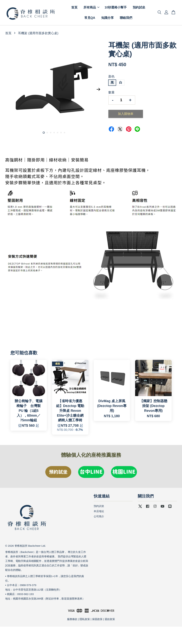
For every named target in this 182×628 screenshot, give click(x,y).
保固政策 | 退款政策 (103, 620)
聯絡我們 (126, 18)
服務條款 (72, 620)
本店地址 (99, 512)
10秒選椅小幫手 (116, 8)
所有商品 (91, 8)
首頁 (74, 8)
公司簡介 (99, 517)
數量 (111, 93)
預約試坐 (139, 8)
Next (98, 90)
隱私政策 (85, 620)
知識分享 (107, 18)
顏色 (111, 78)
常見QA (89, 18)
